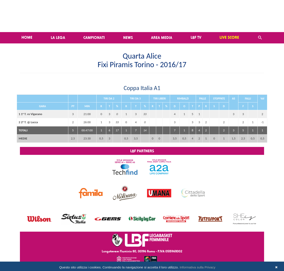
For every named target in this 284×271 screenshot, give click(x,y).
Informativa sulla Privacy (197, 267)
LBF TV (196, 37)
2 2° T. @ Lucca (28, 122)
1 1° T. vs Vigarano (30, 114)
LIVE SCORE (229, 37)
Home (26, 37)
